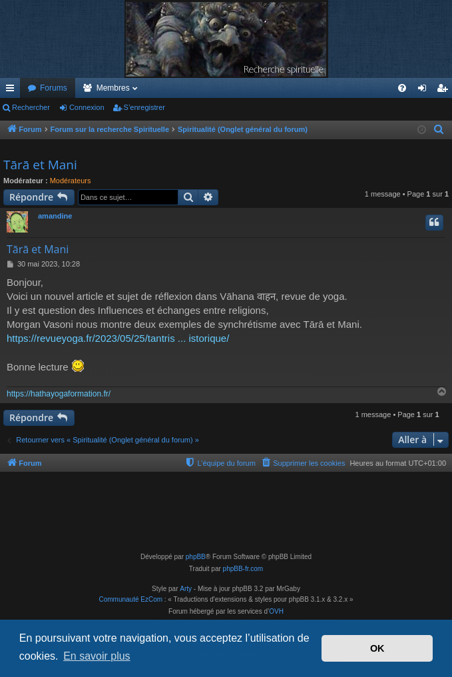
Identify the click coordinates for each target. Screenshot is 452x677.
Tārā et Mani (40, 164)
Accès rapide (12, 90)
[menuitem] (402, 88)
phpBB (196, 556)
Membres (113, 88)
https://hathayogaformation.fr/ (59, 393)
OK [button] (377, 648)
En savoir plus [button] (96, 656)
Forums (53, 88)
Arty (186, 588)
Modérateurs (70, 181)
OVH (276, 611)
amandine (55, 216)
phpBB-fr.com (243, 568)
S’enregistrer (144, 107)
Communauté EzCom (130, 599)
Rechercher (31, 107)
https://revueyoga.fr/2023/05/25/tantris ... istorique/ (118, 338)
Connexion (87, 107)
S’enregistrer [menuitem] (445, 90)
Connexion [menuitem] (425, 90)
